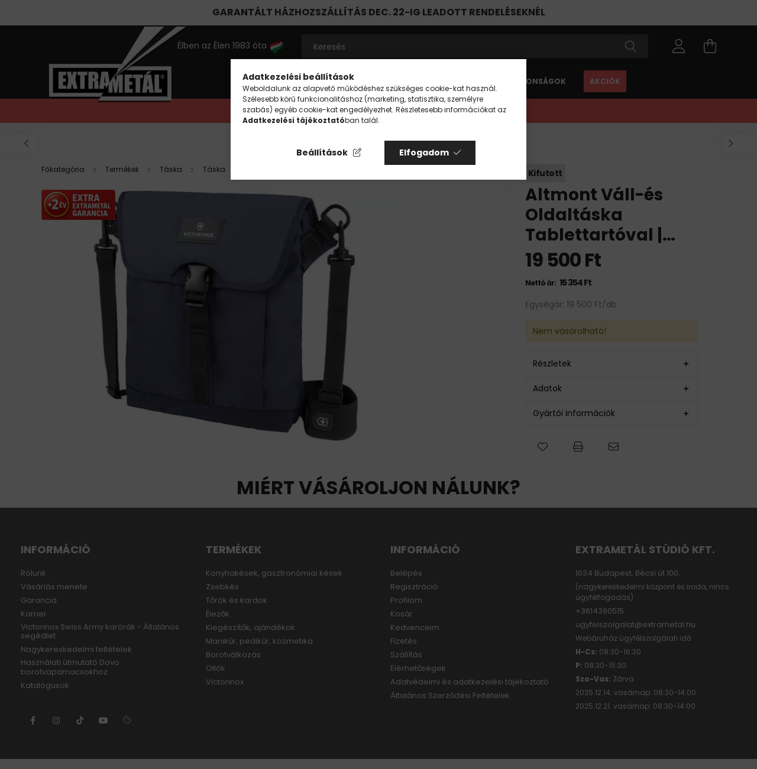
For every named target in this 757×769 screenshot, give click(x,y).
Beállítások (322, 152)
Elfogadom (424, 152)
